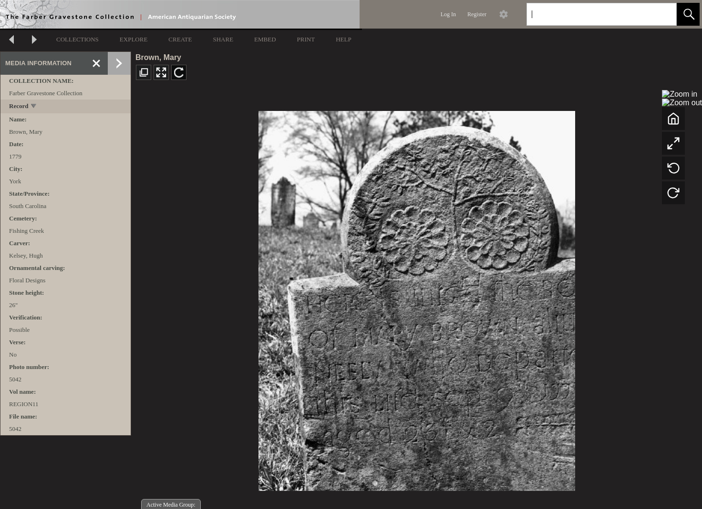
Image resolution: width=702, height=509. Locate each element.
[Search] (590, 14)
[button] (688, 14)
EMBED (265, 39)
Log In (448, 14)
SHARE (223, 39)
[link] (661, 14)
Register (476, 14)
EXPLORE (134, 39)
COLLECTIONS (77, 39)
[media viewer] (416, 298)
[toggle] (34, 106)
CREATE (180, 39)
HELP (343, 39)
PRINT (306, 39)
